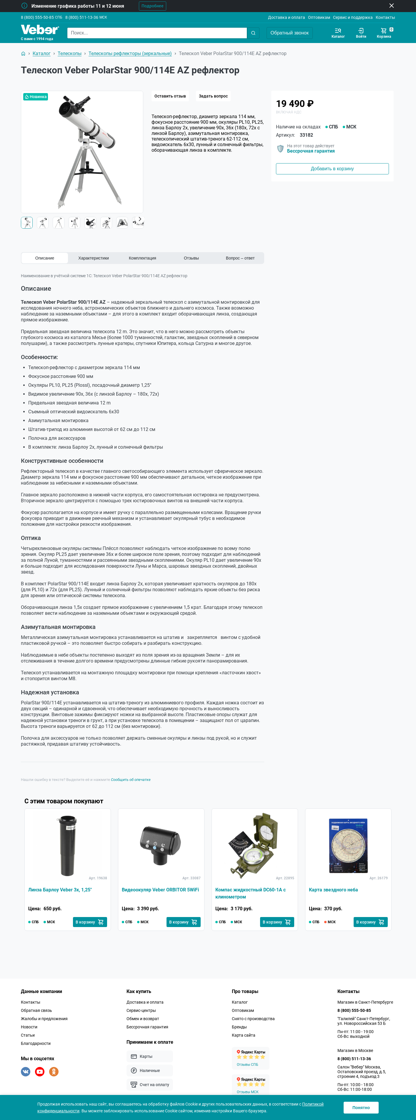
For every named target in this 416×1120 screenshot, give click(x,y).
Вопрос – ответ (240, 258)
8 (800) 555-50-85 (37, 17)
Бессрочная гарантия (311, 151)
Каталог (240, 1002)
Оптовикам (319, 17)
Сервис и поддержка (353, 17)
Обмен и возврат (143, 1018)
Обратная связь (36, 1010)
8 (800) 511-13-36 (81, 17)
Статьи (28, 1035)
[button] (139, 219)
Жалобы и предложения (44, 1018)
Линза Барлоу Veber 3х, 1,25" (60, 890)
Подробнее (153, 6)
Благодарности (36, 1043)
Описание (44, 258)
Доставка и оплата (286, 17)
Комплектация (142, 258)
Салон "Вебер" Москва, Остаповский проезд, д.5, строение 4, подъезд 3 (361, 1072)
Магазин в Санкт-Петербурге (365, 1002)
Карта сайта (243, 1035)
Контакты (385, 17)
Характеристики (93, 258)
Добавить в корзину (332, 168)
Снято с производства (253, 1018)
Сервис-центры (141, 1010)
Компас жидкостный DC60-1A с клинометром (250, 893)
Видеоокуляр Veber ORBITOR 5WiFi (160, 890)
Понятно (361, 1107)
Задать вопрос (213, 96)
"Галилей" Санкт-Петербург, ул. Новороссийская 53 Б (363, 1021)
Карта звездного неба (333, 890)
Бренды (239, 1027)
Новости (29, 1027)
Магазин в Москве (355, 1050)
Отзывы (191, 258)
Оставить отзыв (170, 96)
